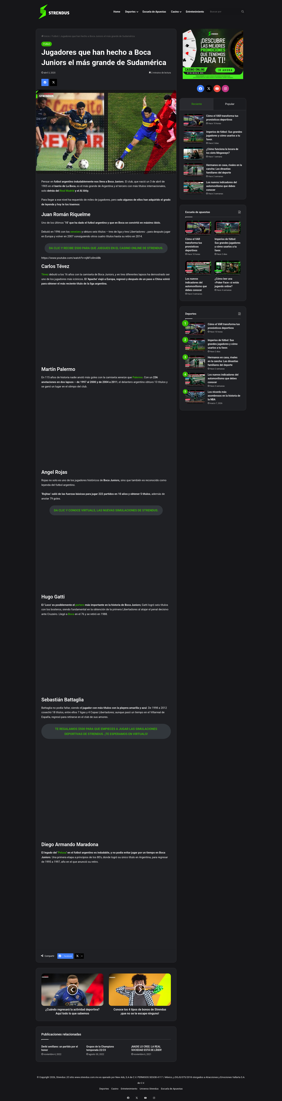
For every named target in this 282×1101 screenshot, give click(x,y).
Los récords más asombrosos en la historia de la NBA (224, 399)
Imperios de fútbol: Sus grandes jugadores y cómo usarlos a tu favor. (223, 137)
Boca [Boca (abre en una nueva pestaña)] (71, 614)
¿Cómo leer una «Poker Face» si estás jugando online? (227, 285)
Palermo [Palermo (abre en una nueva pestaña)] (138, 377)
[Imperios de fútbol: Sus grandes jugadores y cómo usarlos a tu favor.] (195, 138)
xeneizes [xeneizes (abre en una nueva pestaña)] (76, 231)
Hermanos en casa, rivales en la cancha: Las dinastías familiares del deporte (223, 170)
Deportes (130, 11)
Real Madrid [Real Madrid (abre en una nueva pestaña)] (67, 190)
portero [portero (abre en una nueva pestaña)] (80, 605)
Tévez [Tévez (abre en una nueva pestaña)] (45, 274)
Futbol (55, 36)
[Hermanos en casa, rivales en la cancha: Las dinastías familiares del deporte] (195, 171)
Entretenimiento (195, 11)
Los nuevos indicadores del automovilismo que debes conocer (223, 187)
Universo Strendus (149, 1088)
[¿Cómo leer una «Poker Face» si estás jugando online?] (228, 271)
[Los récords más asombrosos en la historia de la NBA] (195, 400)
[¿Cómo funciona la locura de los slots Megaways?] (195, 155)
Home (116, 11)
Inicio (45, 36)
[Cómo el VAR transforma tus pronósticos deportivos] (195, 122)
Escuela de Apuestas (154, 11)
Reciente (196, 104)
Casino (175, 11)
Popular (230, 104)
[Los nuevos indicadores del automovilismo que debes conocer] (195, 189)
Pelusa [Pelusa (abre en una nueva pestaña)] (62, 852)
